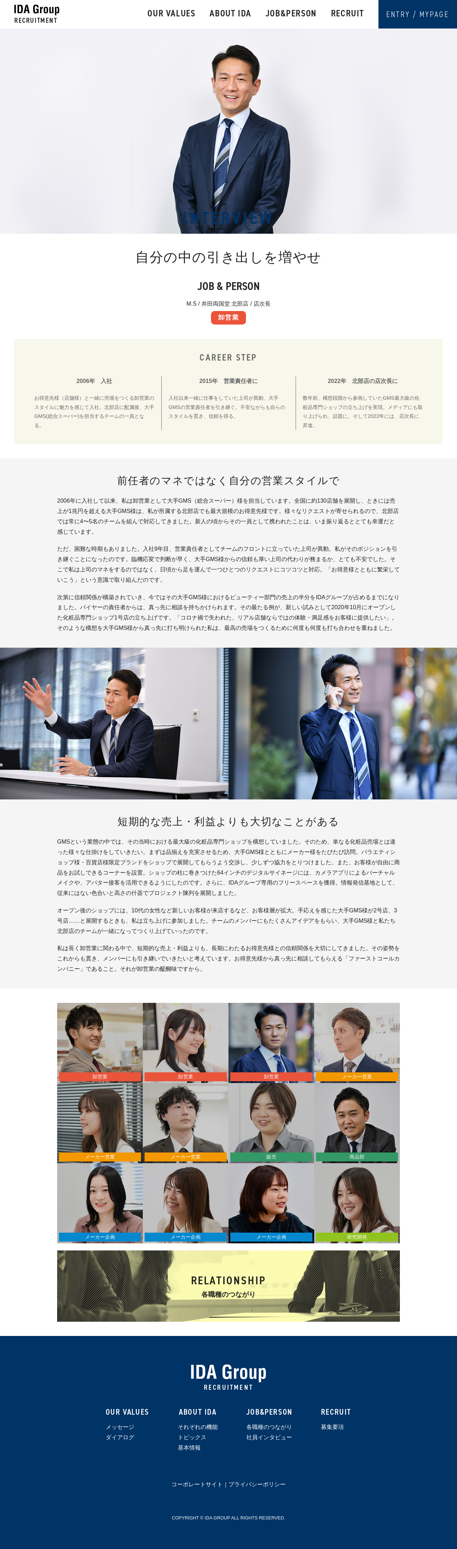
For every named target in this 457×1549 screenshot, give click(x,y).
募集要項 (332, 1427)
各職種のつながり (269, 1427)
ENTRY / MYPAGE (417, 14)
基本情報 (189, 1448)
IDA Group (228, 1373)
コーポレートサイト (197, 1484)
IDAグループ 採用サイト (36, 10)
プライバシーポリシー (257, 1484)
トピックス (192, 1437)
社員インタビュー (269, 1437)
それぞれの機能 (198, 1427)
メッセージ (120, 1427)
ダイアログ (120, 1437)
